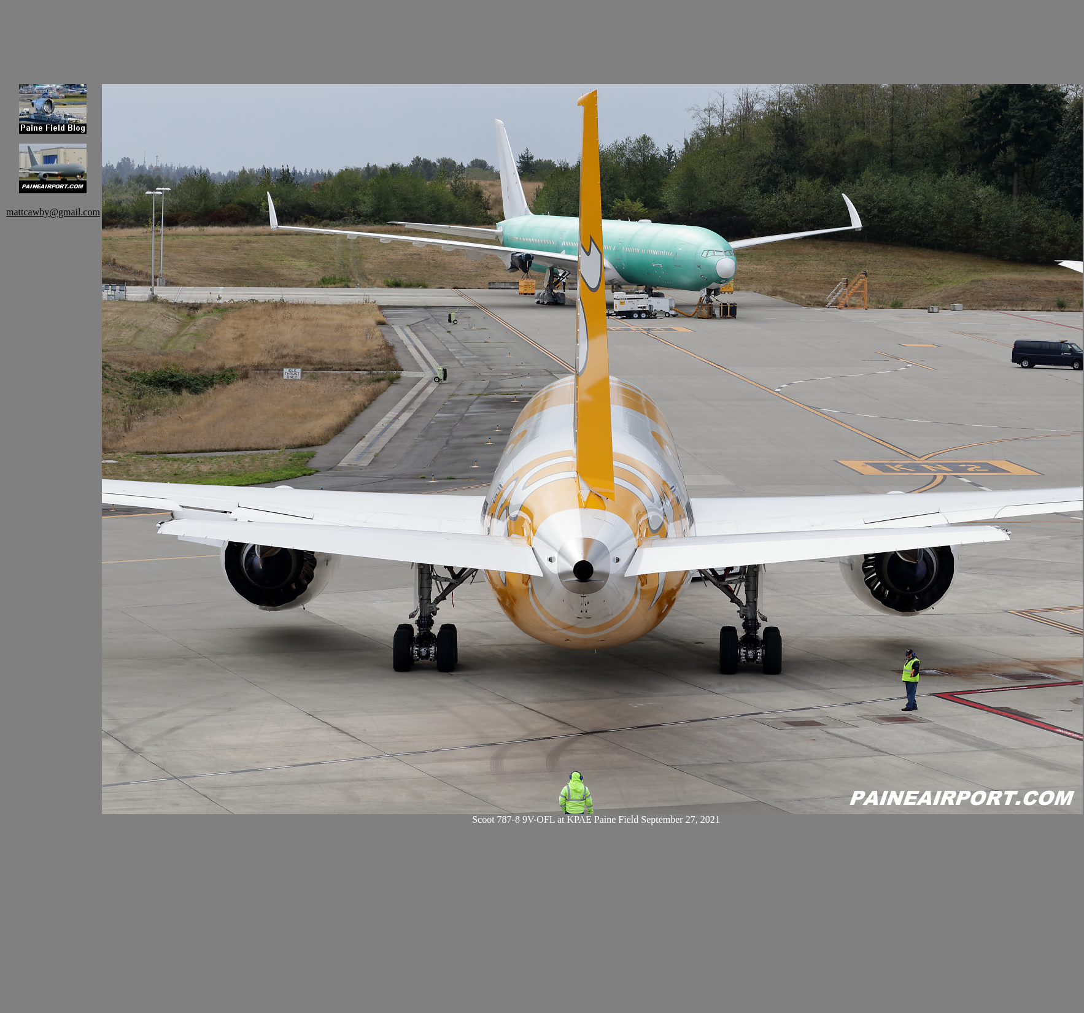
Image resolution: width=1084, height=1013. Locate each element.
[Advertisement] (325, 33)
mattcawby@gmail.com (53, 212)
